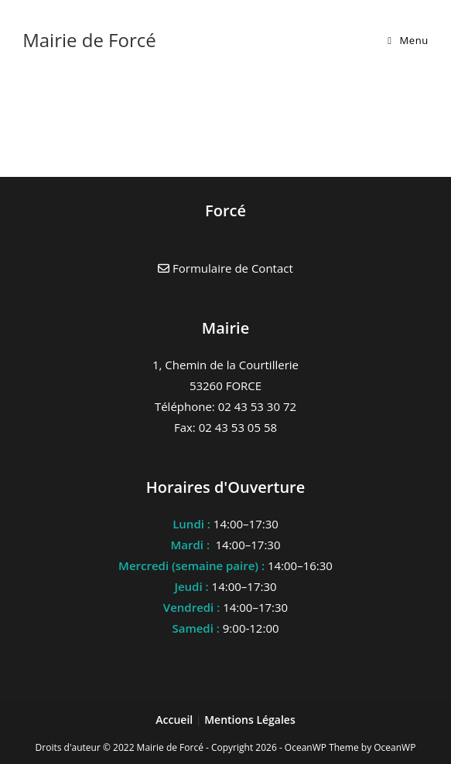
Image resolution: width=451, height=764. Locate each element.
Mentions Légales (250, 719)
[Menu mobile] (408, 40)
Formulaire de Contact (225, 268)
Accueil (175, 719)
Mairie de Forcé (89, 40)
